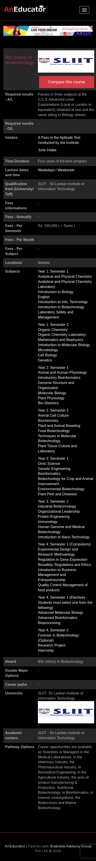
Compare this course (66, 82)
